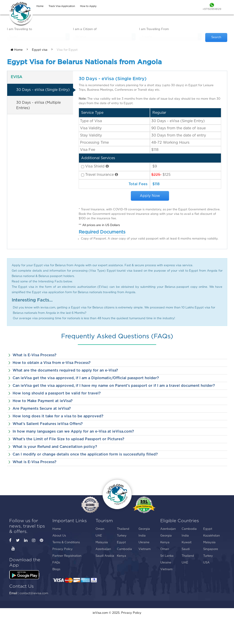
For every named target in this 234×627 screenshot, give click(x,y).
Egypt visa (39, 49)
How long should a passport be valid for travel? (57, 393)
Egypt (121, 542)
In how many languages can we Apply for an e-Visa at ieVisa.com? (73, 431)
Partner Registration (66, 555)
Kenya (121, 555)
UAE (99, 535)
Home (17, 49)
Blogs (56, 569)
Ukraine (143, 542)
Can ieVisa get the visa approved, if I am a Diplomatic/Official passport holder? (86, 378)
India (142, 535)
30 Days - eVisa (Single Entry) (43, 90)
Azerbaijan (103, 549)
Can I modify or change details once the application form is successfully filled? (85, 454)
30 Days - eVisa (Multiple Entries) (38, 105)
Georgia (144, 529)
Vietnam (144, 549)
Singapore (210, 549)
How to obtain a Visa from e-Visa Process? (52, 363)
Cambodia (124, 549)
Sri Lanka (167, 555)
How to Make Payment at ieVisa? (43, 401)
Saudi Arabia (105, 555)
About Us (59, 535)
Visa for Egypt (67, 49)
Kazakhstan (211, 535)
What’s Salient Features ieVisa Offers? (48, 424)
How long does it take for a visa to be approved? (58, 416)
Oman (100, 529)
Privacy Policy (62, 549)
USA (206, 562)
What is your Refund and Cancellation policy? (55, 447)
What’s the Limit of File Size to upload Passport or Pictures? (68, 439)
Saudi (186, 549)
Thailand (123, 529)
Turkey (122, 535)
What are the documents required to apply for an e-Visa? (65, 370)
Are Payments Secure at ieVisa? (42, 408)
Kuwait (187, 542)
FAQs (56, 562)
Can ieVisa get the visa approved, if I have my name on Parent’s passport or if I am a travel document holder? (114, 385)
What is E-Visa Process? (34, 355)
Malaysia (102, 542)
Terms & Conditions (66, 542)
